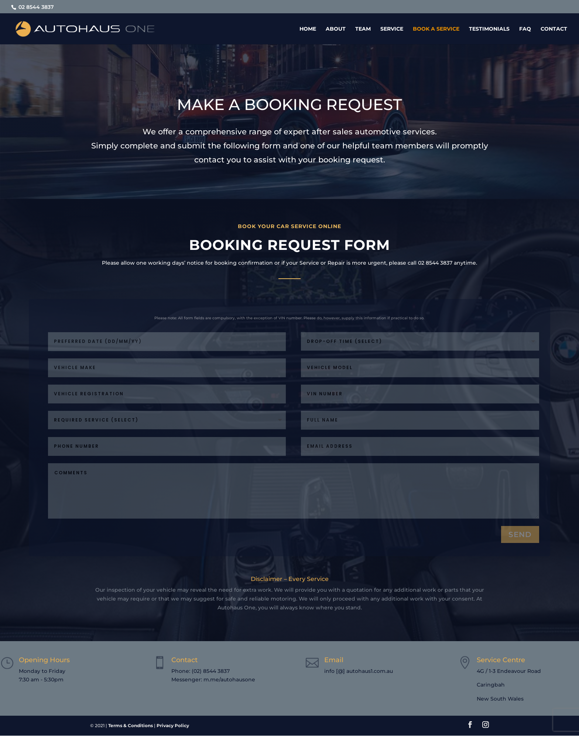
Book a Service (436, 29)
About (336, 29)
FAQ (525, 29)
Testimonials (489, 29)
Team (363, 29)
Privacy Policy (173, 725)
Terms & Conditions (130, 725)
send (520, 534)
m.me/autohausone (229, 679)
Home (307, 29)
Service (391, 29)
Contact (554, 29)
